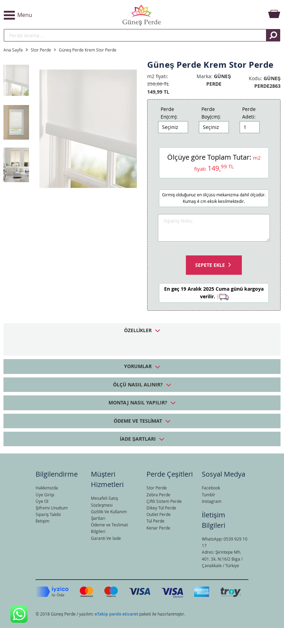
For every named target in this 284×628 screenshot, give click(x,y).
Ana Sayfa (13, 50)
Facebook (211, 487)
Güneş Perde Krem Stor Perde (87, 50)
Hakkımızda (47, 487)
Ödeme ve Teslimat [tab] (138, 421)
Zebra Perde (158, 494)
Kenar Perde (158, 528)
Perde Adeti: (249, 113)
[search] (135, 35)
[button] (49, 15)
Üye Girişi (45, 494)
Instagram (211, 501)
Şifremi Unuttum (52, 507)
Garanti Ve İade (106, 538)
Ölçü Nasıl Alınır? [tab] (138, 384)
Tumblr (208, 494)
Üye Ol (42, 501)
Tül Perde (155, 521)
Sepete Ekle (210, 265)
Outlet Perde (158, 514)
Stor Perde (41, 50)
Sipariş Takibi (48, 514)
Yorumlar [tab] (138, 366)
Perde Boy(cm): (211, 113)
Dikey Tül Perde (161, 507)
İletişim (42, 521)
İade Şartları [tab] (138, 438)
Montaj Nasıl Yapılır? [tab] (137, 402)
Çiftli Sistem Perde (164, 501)
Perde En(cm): (169, 113)
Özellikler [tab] (138, 330)
